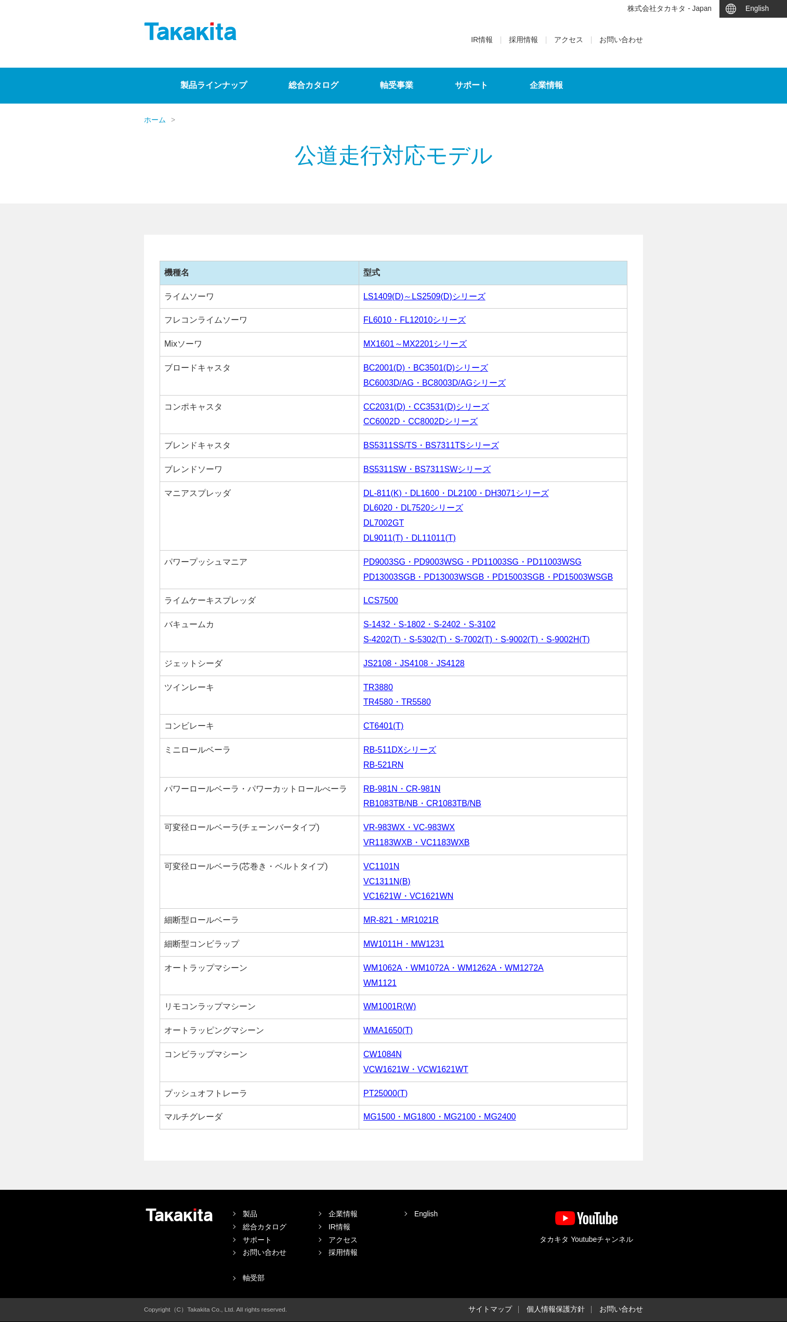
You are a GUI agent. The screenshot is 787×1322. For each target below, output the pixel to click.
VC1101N (381, 866)
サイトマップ (490, 1309)
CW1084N (382, 1054)
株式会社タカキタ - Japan (669, 8)
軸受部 (254, 1278)
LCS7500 (380, 600)
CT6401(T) (383, 725)
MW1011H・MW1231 (403, 943)
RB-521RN (383, 764)
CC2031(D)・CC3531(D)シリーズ (426, 406)
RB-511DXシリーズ (399, 749)
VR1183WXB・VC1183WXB (416, 842)
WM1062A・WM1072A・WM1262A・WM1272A (453, 967)
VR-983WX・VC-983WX (409, 827)
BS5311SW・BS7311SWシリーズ (427, 469)
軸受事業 (396, 85)
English (757, 8)
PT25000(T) (385, 1093)
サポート (471, 85)
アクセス (568, 40)
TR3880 (378, 687)
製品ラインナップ (213, 85)
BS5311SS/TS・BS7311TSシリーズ (431, 445)
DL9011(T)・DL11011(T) (409, 537)
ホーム (155, 120)
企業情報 (546, 85)
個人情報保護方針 (556, 1309)
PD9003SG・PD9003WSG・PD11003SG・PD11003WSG (472, 561)
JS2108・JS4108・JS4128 (414, 663)
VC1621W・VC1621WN (408, 896)
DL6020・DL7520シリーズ (413, 507)
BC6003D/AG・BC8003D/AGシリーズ (434, 382)
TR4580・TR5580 (397, 701)
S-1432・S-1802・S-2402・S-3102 (429, 624)
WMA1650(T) (388, 1030)
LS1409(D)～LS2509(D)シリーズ (424, 296)
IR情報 (482, 40)
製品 (250, 1214)
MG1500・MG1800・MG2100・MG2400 (439, 1116)
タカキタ (190, 31)
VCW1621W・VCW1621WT (415, 1069)
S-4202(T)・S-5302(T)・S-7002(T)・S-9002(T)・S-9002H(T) (476, 639)
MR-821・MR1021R (401, 920)
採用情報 (523, 40)
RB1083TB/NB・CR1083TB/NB (422, 803)
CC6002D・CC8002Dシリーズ (420, 421)
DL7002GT (383, 522)
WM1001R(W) (389, 1006)
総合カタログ (313, 85)
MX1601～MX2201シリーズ (415, 343)
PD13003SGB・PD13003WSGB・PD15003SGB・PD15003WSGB (488, 577)
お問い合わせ (621, 40)
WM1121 (380, 982)
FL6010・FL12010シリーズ (414, 319)
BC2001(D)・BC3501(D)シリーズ (425, 367)
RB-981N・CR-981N (402, 788)
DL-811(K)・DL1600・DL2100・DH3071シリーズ (456, 493)
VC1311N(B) (387, 881)
